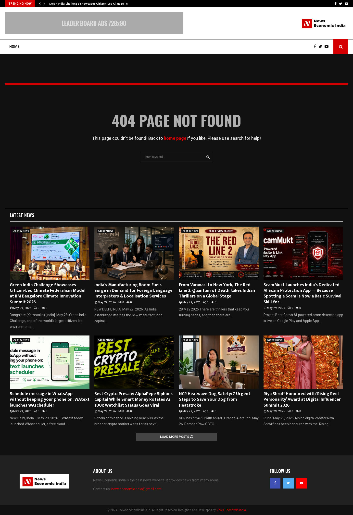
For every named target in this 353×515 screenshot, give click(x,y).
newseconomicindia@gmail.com (136, 489)
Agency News (21, 231)
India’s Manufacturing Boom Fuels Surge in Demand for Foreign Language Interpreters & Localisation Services (133, 290)
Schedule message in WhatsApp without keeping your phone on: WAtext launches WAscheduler (49, 399)
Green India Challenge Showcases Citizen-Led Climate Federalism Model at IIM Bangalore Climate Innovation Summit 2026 (48, 293)
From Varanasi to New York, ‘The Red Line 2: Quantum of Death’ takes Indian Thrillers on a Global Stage (217, 290)
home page (175, 138)
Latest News (22, 215)
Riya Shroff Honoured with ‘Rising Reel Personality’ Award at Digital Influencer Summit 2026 (302, 399)
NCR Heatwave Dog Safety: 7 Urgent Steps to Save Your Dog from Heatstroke (214, 399)
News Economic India (231, 510)
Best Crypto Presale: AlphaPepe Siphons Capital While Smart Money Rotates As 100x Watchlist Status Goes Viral (133, 399)
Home (14, 47)
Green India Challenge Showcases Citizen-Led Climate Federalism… (95, 3)
